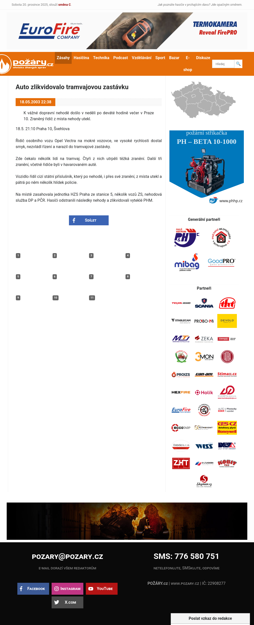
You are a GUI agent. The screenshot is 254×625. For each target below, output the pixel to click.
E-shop (187, 63)
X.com (70, 602)
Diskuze (203, 57)
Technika (101, 57)
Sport (160, 57)
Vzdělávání (142, 57)
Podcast (120, 57)
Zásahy (63, 57)
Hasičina (81, 57)
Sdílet (90, 220)
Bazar (174, 57)
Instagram (70, 588)
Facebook (36, 588)
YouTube (105, 588)
